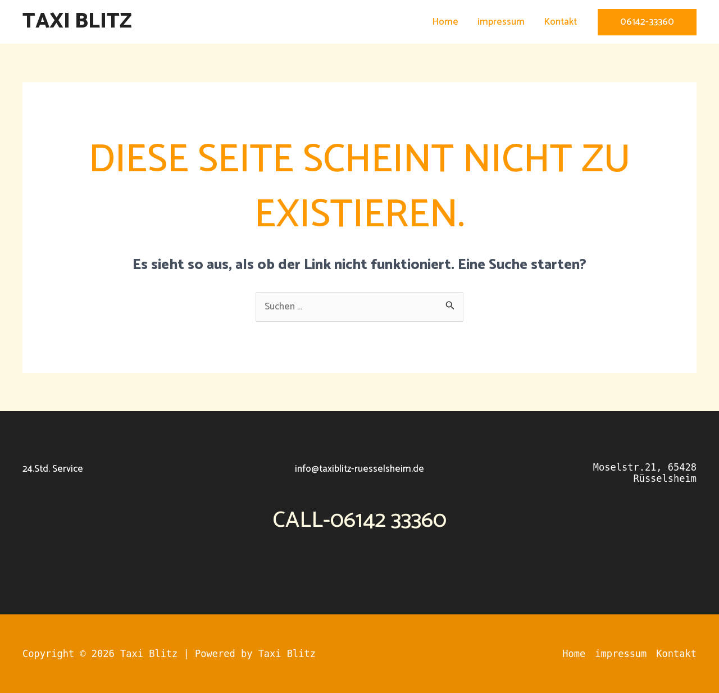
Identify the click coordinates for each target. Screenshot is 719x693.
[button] (647, 22)
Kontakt (560, 22)
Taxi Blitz (77, 21)
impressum (501, 22)
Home (445, 22)
